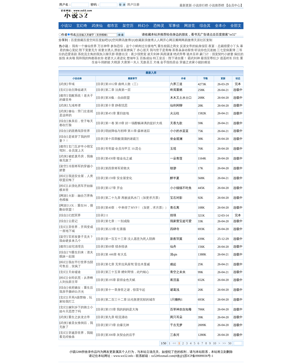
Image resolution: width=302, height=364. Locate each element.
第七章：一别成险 (117, 221)
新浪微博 (147, 40)
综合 (63, 121)
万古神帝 (103, 46)
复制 (209, 40)
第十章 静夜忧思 (116, 105)
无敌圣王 (146, 62)
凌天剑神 (153, 54)
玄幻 (63, 89)
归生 (236, 58)
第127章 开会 (114, 188)
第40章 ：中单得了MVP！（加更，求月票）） (136, 207)
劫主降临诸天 (77, 89)
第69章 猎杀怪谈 (116, 246)
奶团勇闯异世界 (79, 130)
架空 (63, 166)
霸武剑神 (194, 58)
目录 (100, 84)
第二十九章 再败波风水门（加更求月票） (133, 197)
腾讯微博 (124, 40)
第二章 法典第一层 (118, 89)
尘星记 (73, 221)
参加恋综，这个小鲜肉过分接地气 (134, 46)
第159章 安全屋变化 (118, 178)
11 (106, 215)
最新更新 (186, 5)
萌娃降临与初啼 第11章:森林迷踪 (127, 130)
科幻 (63, 176)
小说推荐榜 (216, 5)
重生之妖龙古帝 (79, 317)
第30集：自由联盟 (117, 97)
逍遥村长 (226, 58)
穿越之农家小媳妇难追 (195, 62)
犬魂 (156, 62)
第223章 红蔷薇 (115, 229)
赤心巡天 (143, 50)
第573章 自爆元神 (117, 325)
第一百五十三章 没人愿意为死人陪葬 (130, 238)
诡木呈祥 (192, 54)
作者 (63, 34)
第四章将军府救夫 (117, 168)
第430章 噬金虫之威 (118, 158)
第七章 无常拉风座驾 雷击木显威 (127, 264)
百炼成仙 (146, 58)
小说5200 (75, 351)
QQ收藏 (136, 40)
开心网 (167, 40)
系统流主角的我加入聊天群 (96, 54)
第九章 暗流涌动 (116, 317)
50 (229, 343)
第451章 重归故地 (117, 113)
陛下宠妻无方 (88, 50)
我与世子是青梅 (160, 50)
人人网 (158, 40)
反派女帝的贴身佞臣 (194, 46)
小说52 (66, 26)
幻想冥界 (74, 215)
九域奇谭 (74, 105)
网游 (63, 195)
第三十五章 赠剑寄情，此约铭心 (127, 272)
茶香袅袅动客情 (183, 50)
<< (174, 343)
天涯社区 (200, 40)
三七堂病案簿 (226, 50)
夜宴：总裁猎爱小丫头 (223, 46)
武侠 (63, 84)
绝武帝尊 (179, 54)
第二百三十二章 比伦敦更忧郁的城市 (130, 299)
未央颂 (70, 58)
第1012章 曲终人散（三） (122, 84)
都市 (63, 95)
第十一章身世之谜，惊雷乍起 (125, 289)
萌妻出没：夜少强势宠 (131, 54)
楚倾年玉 (133, 58)
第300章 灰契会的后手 (120, 334)
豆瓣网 (176, 40)
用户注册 (133, 4)
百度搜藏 (77, 40)
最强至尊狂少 (210, 58)
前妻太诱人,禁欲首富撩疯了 (117, 50)
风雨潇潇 (166, 54)
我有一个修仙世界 (84, 46)
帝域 (71, 84)
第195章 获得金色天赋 (120, 279)
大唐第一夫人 (130, 62)
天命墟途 (74, 272)
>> (224, 343)
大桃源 (115, 62)
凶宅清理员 (76, 246)
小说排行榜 (200, 5)
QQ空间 (113, 40)
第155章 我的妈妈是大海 (121, 309)
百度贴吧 (102, 40)
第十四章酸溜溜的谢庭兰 (122, 138)
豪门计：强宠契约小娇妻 (216, 54)
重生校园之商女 (168, 46)
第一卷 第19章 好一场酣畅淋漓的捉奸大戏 (133, 123)
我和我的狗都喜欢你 (90, 58)
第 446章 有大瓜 (116, 254)
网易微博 (187, 40)
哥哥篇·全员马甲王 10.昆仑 (123, 148)
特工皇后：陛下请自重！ (170, 58)
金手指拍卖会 (169, 62)
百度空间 (89, 40)
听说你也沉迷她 (205, 50)
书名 (71, 34)
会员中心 (234, 5)
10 (214, 343)
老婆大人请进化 (115, 58)
